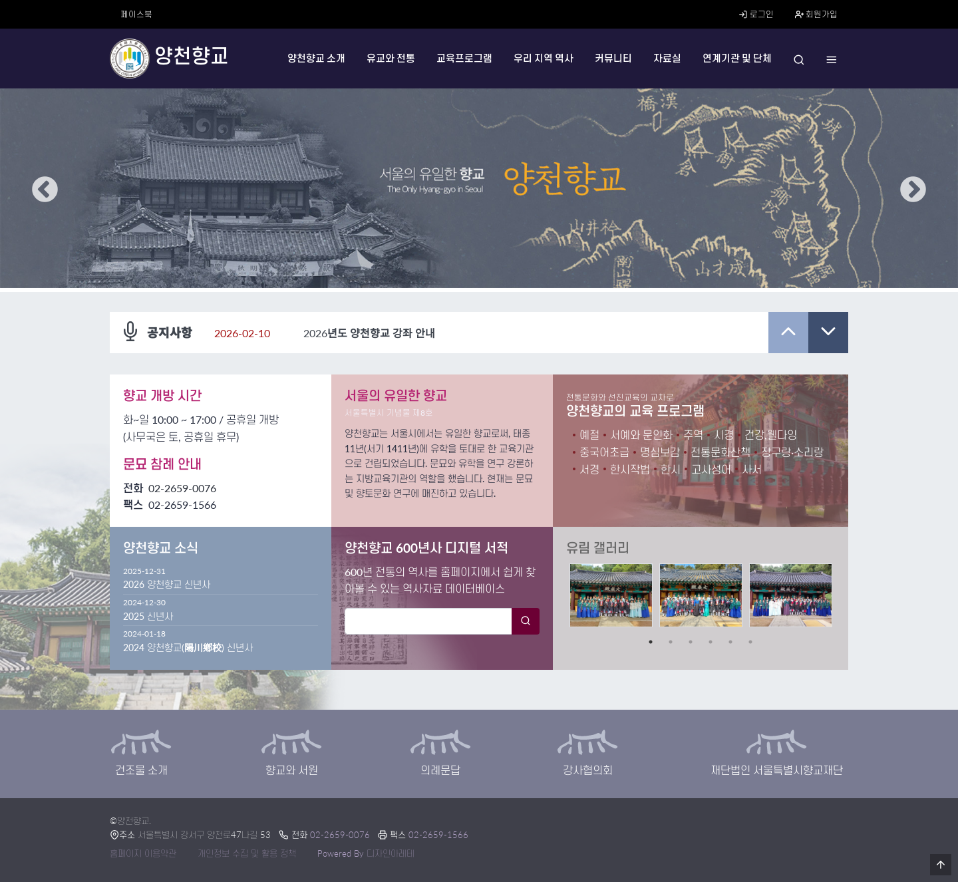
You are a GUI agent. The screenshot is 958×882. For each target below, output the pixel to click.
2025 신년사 (148, 616)
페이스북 (136, 14)
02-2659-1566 (438, 834)
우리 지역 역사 (543, 58)
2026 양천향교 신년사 (166, 584)
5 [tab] (730, 642)
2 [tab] (670, 642)
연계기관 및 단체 (737, 58)
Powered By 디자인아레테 (365, 853)
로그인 (755, 14)
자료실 (667, 58)
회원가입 (816, 14)
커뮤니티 (613, 58)
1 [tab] (650, 642)
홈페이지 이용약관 (143, 853)
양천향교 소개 (316, 58)
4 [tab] (710, 642)
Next (913, 191)
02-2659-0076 (182, 488)
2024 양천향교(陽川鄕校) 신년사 (188, 647)
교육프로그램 (464, 58)
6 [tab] (750, 642)
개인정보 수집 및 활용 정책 (247, 853)
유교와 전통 (391, 58)
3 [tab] (690, 642)
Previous (45, 191)
